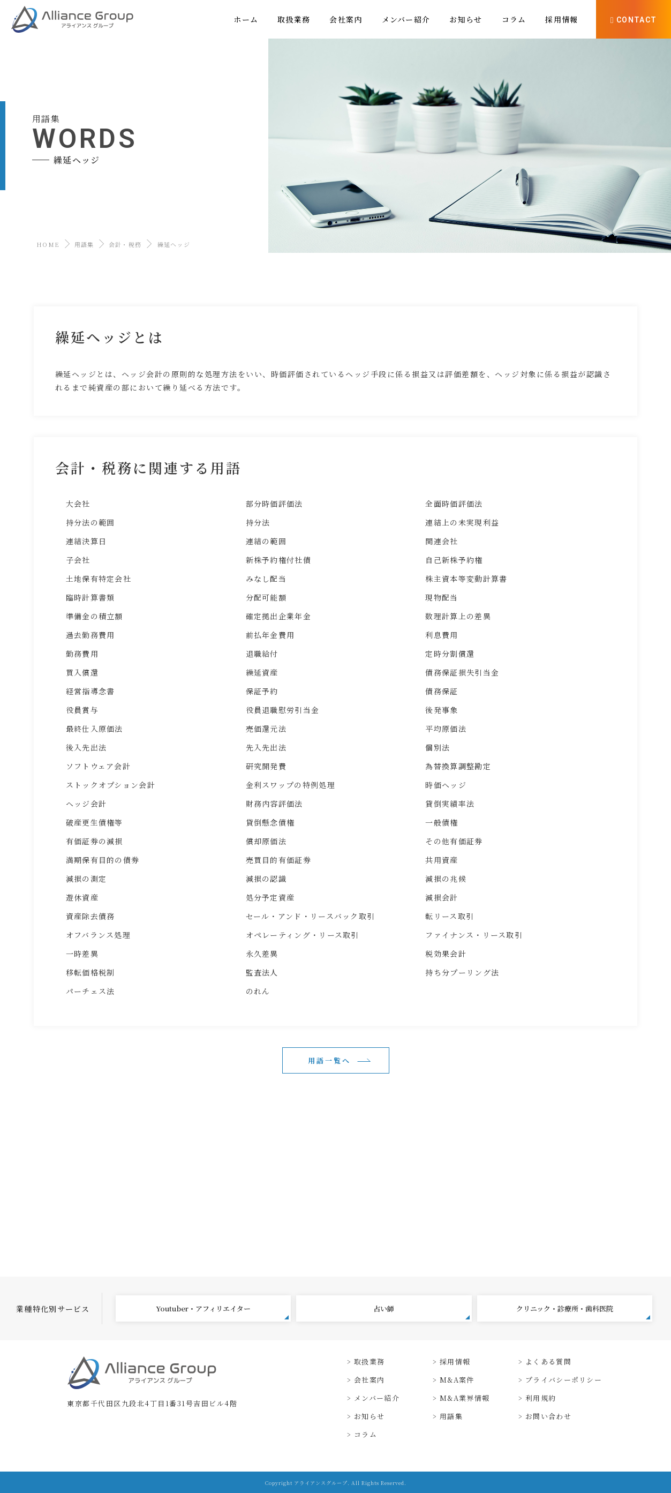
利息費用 (441, 634)
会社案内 (369, 1380)
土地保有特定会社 (98, 578)
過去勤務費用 (90, 634)
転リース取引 (449, 916)
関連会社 (441, 541)
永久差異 (262, 953)
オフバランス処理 (98, 934)
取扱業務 (369, 1361)
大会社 (78, 503)
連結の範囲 (266, 541)
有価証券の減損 (94, 841)
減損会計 (441, 897)
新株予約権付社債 (278, 559)
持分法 (258, 522)
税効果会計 (445, 953)
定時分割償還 (449, 653)
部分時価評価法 (274, 503)
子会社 (78, 559)
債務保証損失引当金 (462, 672)
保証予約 (262, 691)
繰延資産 (262, 672)
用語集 (84, 244)
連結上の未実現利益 (462, 522)
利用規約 (540, 1398)
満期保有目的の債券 (103, 859)
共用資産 (441, 859)
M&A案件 (457, 1380)
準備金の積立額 (94, 616)
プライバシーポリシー (563, 1380)
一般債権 (441, 822)
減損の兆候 (445, 878)
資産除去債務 (90, 916)
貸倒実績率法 (449, 803)
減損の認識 (266, 878)
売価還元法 (266, 728)
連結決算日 (86, 541)
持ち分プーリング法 (462, 972)
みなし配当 (266, 578)
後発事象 (441, 709)
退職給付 (262, 653)
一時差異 (82, 953)
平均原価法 (445, 728)
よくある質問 (548, 1361)
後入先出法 (86, 747)
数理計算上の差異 (458, 616)
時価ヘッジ (445, 784)
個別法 (437, 747)
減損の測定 (86, 878)
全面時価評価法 (453, 503)
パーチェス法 (90, 991)
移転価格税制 (90, 972)
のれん (258, 991)
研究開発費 (266, 766)
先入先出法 (266, 747)
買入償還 (82, 672)
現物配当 (441, 597)
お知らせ (369, 1416)
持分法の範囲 (90, 522)
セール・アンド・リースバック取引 (310, 916)
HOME (47, 244)
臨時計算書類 (90, 597)
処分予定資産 (270, 897)
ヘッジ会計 (86, 803)
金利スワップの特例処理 (290, 784)
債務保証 (441, 691)
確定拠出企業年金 (278, 616)
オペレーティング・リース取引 (302, 934)
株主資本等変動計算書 (466, 578)
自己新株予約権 (453, 559)
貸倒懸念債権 (270, 822)
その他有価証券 (453, 841)
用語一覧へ (329, 1060)
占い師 (421, 1311)
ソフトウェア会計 (98, 766)
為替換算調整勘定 (458, 766)
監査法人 (262, 972)
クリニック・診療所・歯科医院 (583, 1311)
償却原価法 (266, 841)
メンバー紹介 (376, 1398)
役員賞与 (82, 709)
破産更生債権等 (94, 822)
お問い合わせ (548, 1416)
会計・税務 (125, 244)
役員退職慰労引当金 (283, 709)
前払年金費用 (270, 634)
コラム (365, 1434)
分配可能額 (266, 597)
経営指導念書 (90, 691)
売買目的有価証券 (278, 859)
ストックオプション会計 (110, 784)
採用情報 (455, 1361)
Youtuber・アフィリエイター (222, 1311)
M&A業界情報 (464, 1398)
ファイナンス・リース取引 (474, 934)
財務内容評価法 (274, 803)
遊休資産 (82, 897)
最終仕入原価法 (94, 728)
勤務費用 (82, 653)
